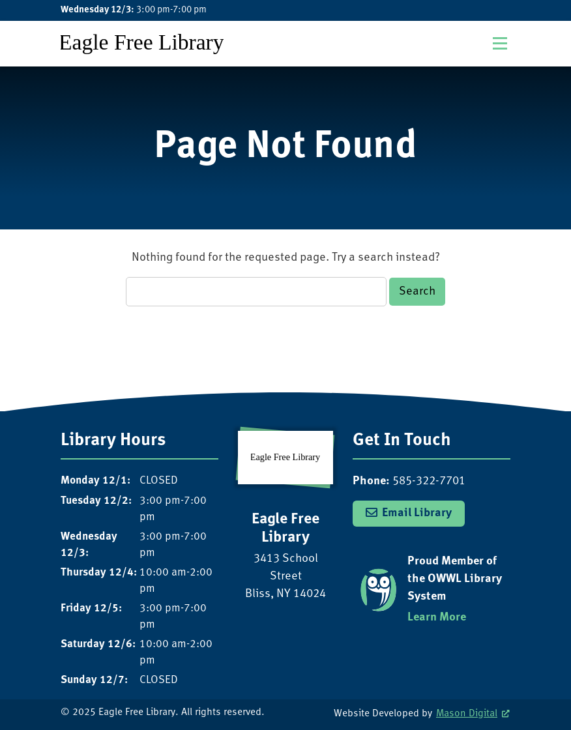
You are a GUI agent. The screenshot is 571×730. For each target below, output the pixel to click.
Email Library (417, 513)
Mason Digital (466, 714)
